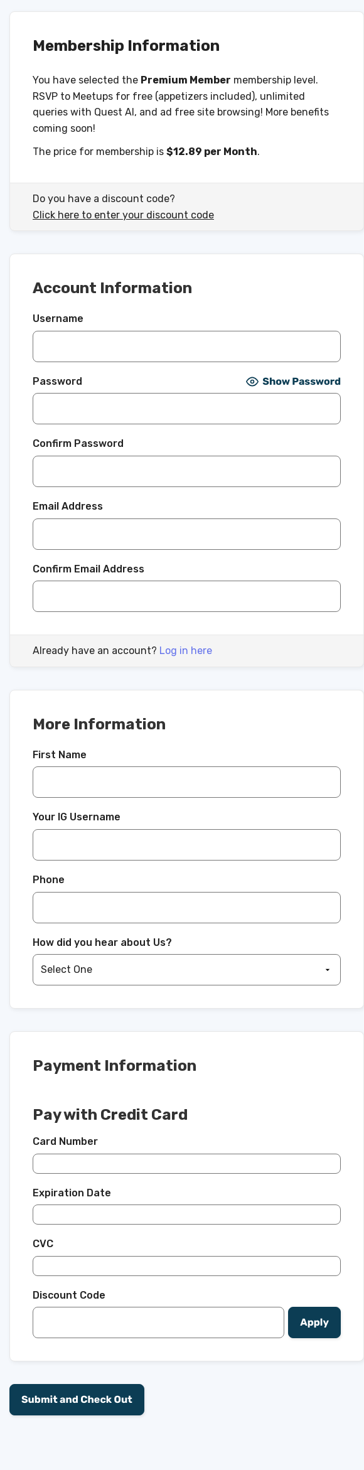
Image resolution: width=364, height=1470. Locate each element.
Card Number (65, 1141)
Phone (49, 880)
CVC (43, 1244)
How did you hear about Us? (102, 942)
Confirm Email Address (88, 569)
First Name (60, 755)
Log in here (185, 651)
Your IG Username (76, 817)
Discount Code (69, 1295)
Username (58, 319)
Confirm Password (78, 443)
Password (57, 381)
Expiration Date (72, 1193)
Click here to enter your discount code (123, 215)
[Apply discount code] (314, 1322)
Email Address (68, 506)
